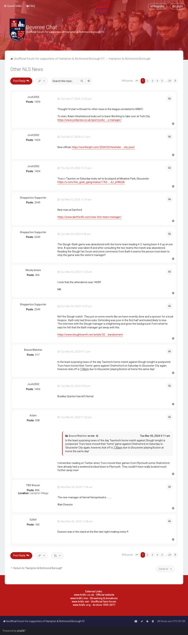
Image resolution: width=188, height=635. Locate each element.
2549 (37, 202)
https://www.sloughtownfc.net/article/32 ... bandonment (90, 334)
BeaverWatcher (33, 349)
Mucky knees (33, 270)
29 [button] (169, 80)
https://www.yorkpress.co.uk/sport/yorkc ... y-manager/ (89, 120)
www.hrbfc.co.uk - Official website (94, 594)
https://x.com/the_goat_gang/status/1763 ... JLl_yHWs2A (91, 182)
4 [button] (157, 80)
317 (37, 354)
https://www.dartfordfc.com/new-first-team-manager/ (89, 217)
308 (37, 420)
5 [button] (162, 80)
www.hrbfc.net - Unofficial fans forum (94, 601)
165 (37, 524)
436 (37, 275)
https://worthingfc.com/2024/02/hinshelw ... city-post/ (103, 147)
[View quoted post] (97, 436)
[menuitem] (30, 6)
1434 (37, 101)
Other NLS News (26, 69)
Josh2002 (33, 97)
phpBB (21, 630)
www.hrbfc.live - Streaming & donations (94, 598)
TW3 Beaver (33, 485)
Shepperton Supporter (33, 197)
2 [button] (147, 80)
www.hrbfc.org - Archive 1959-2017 (94, 604)
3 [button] (152, 80)
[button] (136, 81)
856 (37, 490)
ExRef (33, 519)
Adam (33, 415)
